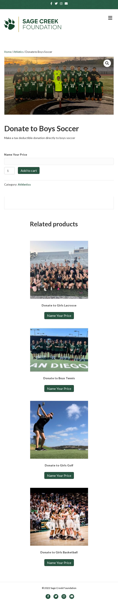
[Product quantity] (9, 170)
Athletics (18, 51)
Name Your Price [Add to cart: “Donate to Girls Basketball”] (59, 563)
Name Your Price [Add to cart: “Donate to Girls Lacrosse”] (59, 315)
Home (7, 51)
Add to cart (29, 170)
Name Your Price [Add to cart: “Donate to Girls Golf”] (59, 475)
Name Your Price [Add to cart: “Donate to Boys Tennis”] (59, 388)
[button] (107, 63)
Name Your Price (15, 154)
